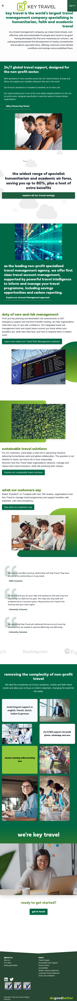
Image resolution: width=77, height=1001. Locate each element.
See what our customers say (18, 507)
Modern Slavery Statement (49, 970)
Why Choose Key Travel (17, 106)
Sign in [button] (72, 6)
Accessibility (43, 968)
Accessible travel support (48, 963)
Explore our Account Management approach (28, 298)
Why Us (7, 960)
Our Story (7, 963)
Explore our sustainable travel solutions (23, 472)
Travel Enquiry (44, 960)
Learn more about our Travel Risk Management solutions (32, 341)
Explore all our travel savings (38, 195)
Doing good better (11, 965)
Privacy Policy (44, 965)
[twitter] (12, 980)
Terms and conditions (47, 976)
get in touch (38, 912)
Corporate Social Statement (49, 973)
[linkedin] (6, 980)
